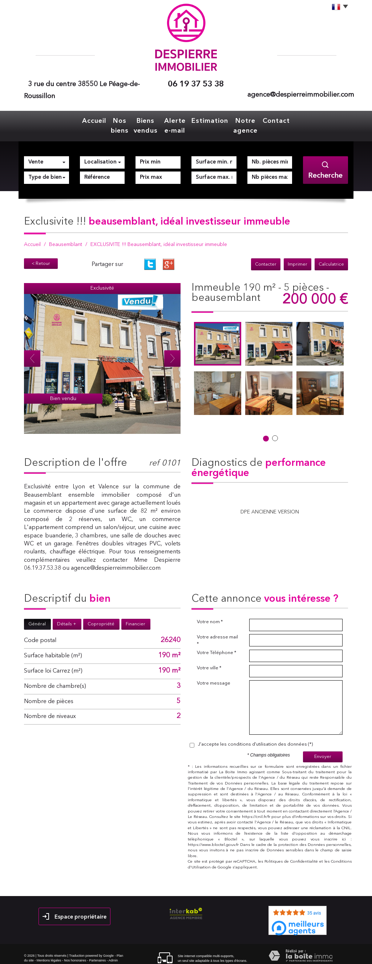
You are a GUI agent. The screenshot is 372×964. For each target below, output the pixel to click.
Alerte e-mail (179, 123)
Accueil (90, 119)
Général (37, 619)
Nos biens (115, 123)
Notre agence (249, 123)
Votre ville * (209, 663)
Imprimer (297, 260)
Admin (113, 956)
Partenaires (97, 956)
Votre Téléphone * (216, 648)
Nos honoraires (75, 956)
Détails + (66, 619)
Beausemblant (65, 240)
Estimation (214, 119)
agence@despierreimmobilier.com (300, 95)
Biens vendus (145, 123)
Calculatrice (331, 260)
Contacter (265, 260)
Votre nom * (210, 617)
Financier (135, 619)
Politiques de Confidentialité (291, 857)
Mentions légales (49, 956)
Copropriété (101, 619)
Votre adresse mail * (217, 636)
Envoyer (322, 752)
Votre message (213, 679)
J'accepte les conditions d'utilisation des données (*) (255, 740)
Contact (280, 119)
